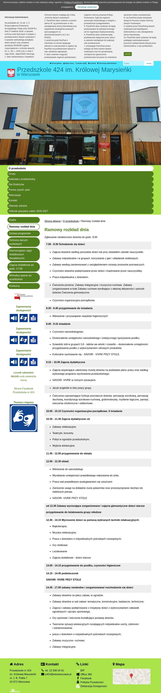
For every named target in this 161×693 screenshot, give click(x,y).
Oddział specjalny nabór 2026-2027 (28, 211)
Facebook (84, 678)
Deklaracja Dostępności (91, 686)
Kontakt (13, 200)
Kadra (12, 220)
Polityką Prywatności (73, 2)
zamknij (127, 54)
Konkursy (14, 286)
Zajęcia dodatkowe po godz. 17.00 (21, 267)
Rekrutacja (15, 195)
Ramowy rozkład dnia (22, 226)
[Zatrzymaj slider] (80, 161)
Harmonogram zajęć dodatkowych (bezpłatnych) (20, 254)
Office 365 (84, 674)
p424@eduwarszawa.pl (56, 674)
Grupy (12, 173)
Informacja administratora (107, 63)
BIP (80, 670)
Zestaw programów (20, 233)
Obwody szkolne (18, 205)
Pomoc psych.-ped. (19, 189)
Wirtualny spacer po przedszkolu (20, 277)
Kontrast (92, 63)
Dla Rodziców (16, 184)
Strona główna (56, 63)
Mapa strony (68, 63)
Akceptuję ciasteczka (86, 7)
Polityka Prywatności (89, 682)
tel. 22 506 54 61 (52, 670)
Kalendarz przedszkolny (22, 179)
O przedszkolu (17, 168)
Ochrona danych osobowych (18, 242)
